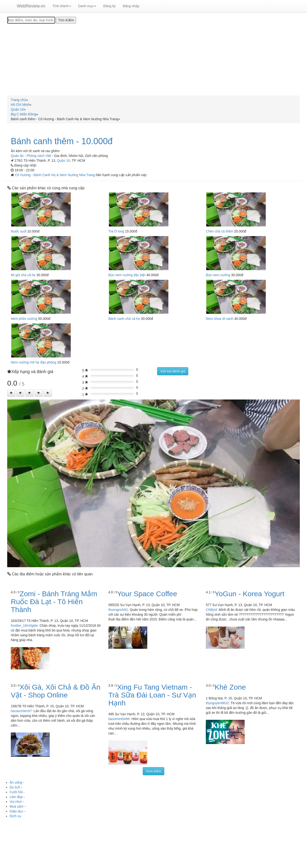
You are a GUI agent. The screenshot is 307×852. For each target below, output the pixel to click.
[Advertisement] (153, 59)
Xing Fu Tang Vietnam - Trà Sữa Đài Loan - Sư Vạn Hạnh (152, 695)
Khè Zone (230, 687)
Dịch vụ (15, 816)
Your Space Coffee (147, 594)
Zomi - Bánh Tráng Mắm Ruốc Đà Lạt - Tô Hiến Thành (54, 602)
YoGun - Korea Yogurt (249, 594)
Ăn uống (16, 782)
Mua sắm (17, 806)
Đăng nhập (131, 6)
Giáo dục (16, 811)
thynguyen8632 (217, 703)
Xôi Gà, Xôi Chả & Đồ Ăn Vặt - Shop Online (55, 691)
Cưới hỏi (16, 792)
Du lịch (15, 787)
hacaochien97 (21, 711)
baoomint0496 (119, 719)
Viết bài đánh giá (172, 371)
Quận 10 (63, 160)
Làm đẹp (16, 797)
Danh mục (87, 6)
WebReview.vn (31, 6)
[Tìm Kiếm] (66, 20)
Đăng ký (109, 6)
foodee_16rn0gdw (24, 625)
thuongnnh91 (118, 610)
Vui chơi (16, 802)
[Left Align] (11, 393)
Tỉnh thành (62, 6)
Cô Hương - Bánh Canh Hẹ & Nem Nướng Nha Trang (55, 175)
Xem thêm (153, 771)
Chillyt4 (211, 610)
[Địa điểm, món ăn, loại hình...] (31, 20)
